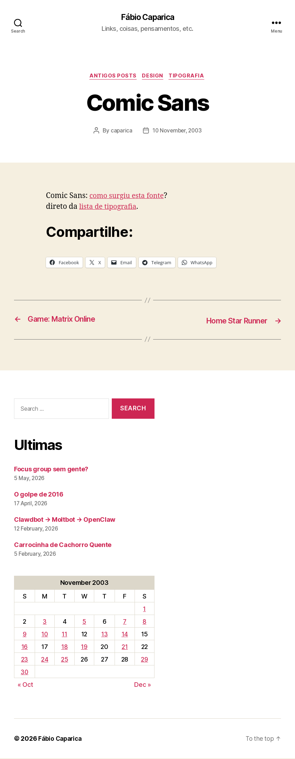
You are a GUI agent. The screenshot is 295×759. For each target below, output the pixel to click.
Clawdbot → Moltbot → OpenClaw (64, 520)
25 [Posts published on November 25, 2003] (65, 660)
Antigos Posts (112, 77)
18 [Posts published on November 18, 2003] (65, 647)
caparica (120, 131)
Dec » (142, 685)
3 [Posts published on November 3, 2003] (45, 622)
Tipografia (189, 77)
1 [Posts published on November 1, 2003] (144, 609)
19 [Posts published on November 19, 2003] (85, 647)
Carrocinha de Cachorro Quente (62, 545)
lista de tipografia (109, 208)
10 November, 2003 (177, 131)
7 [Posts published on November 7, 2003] (125, 622)
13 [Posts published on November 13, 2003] (105, 634)
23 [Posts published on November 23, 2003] (24, 660)
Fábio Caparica (147, 17)
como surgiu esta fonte (128, 197)
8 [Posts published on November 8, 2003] (144, 622)
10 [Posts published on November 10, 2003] (45, 634)
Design (153, 77)
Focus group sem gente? (51, 469)
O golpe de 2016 (38, 495)
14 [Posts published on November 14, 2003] (125, 634)
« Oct (25, 685)
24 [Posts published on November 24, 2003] (45, 660)
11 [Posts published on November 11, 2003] (65, 634)
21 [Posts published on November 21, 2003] (125, 647)
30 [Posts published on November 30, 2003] (25, 672)
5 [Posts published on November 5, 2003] (85, 622)
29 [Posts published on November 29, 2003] (144, 660)
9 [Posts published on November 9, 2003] (25, 634)
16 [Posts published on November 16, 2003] (25, 647)
